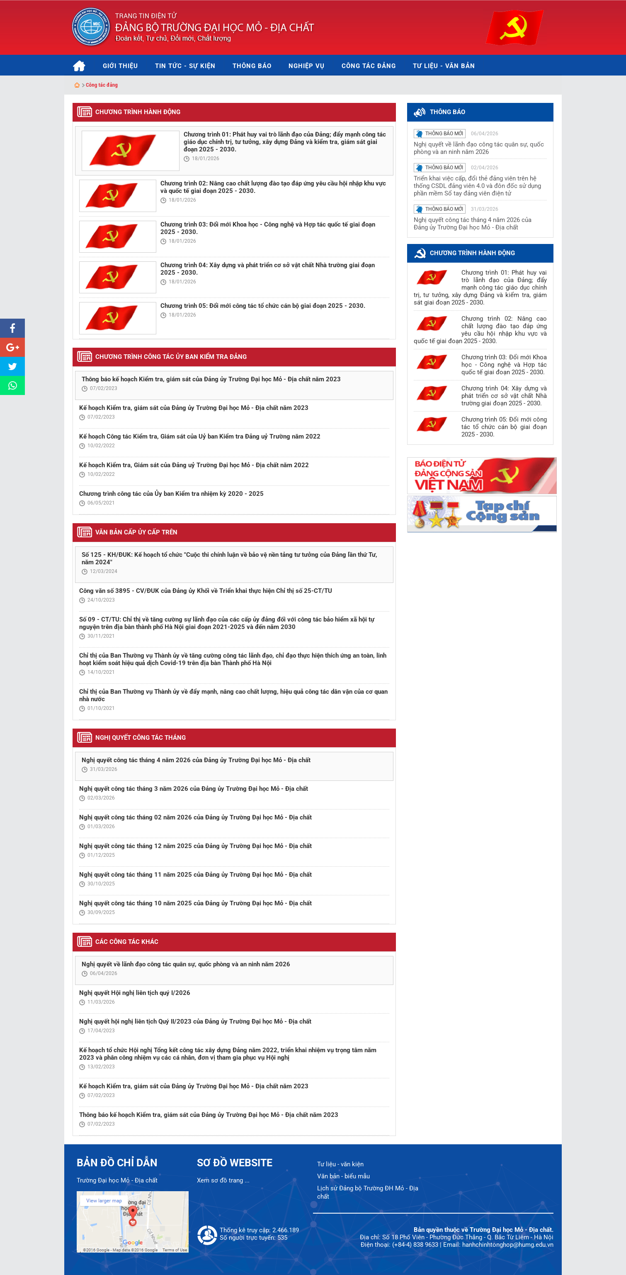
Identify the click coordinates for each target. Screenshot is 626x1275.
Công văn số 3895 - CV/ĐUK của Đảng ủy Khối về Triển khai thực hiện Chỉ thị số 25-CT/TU (205, 591)
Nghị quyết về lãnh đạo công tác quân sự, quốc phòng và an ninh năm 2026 (186, 964)
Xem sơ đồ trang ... (223, 1180)
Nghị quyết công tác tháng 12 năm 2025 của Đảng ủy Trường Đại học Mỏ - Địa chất (195, 846)
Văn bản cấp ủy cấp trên (136, 532)
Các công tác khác (126, 942)
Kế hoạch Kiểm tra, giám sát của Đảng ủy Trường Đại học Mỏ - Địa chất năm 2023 (193, 408)
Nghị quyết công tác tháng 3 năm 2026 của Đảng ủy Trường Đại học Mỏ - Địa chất (193, 788)
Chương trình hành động (137, 112)
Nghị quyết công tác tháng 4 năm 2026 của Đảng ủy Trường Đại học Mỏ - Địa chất (196, 760)
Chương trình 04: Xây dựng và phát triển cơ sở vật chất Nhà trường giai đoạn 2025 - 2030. (504, 396)
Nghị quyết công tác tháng (140, 737)
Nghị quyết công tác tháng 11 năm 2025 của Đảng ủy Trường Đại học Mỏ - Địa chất (195, 874)
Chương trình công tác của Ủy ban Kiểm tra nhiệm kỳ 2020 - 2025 (171, 493)
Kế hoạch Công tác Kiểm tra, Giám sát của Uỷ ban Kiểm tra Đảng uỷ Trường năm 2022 (199, 436)
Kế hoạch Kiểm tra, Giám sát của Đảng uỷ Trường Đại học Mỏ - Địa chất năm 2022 (194, 465)
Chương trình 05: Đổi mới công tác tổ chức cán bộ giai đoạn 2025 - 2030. (262, 306)
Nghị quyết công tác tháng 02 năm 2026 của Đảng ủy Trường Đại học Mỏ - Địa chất (195, 817)
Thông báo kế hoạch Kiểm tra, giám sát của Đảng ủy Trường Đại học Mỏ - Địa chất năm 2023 (211, 379)
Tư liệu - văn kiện (340, 1164)
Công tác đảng (102, 85)
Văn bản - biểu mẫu (343, 1176)
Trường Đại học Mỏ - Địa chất (117, 1180)
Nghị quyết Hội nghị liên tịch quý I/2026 (134, 993)
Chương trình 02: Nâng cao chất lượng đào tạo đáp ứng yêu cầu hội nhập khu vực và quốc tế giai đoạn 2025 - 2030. (480, 330)
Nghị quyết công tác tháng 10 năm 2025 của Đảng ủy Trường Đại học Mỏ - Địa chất (195, 903)
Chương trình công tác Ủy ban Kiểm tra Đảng (171, 357)
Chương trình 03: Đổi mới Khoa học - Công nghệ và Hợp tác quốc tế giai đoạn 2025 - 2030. (504, 364)
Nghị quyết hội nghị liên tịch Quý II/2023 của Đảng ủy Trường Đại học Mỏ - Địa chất (195, 1021)
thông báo (447, 112)
